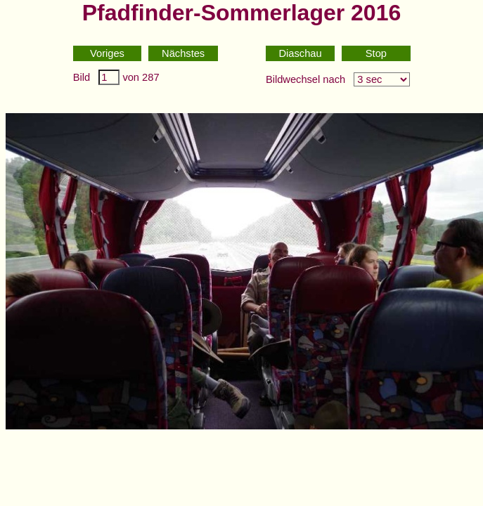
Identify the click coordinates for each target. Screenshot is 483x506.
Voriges (107, 53)
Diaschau (300, 53)
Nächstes (183, 53)
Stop (376, 53)
